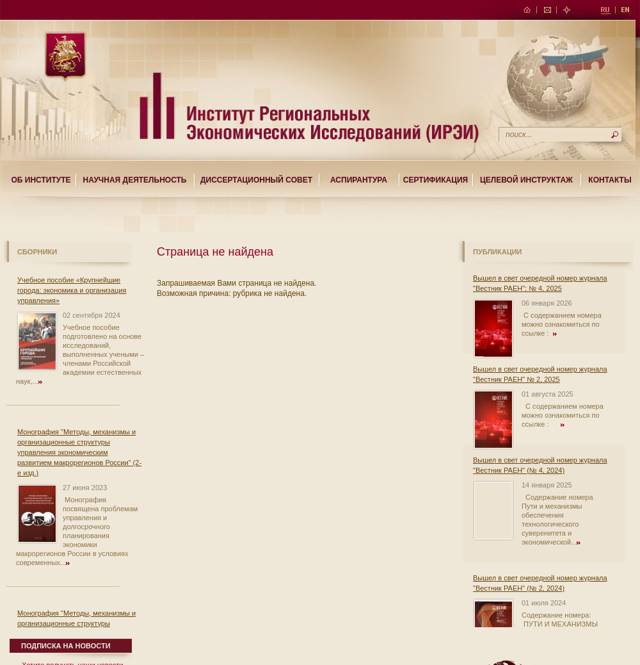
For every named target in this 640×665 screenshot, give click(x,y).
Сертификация (435, 180)
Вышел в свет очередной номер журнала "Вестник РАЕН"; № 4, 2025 (540, 283)
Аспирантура (358, 180)
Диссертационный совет (256, 180)
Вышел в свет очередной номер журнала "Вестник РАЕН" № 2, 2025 (540, 374)
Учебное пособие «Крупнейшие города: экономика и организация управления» (71, 290)
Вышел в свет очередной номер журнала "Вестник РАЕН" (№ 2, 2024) (540, 583)
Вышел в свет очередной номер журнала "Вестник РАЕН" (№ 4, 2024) (540, 465)
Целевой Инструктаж (526, 180)
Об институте (40, 180)
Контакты (609, 180)
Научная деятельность (135, 180)
